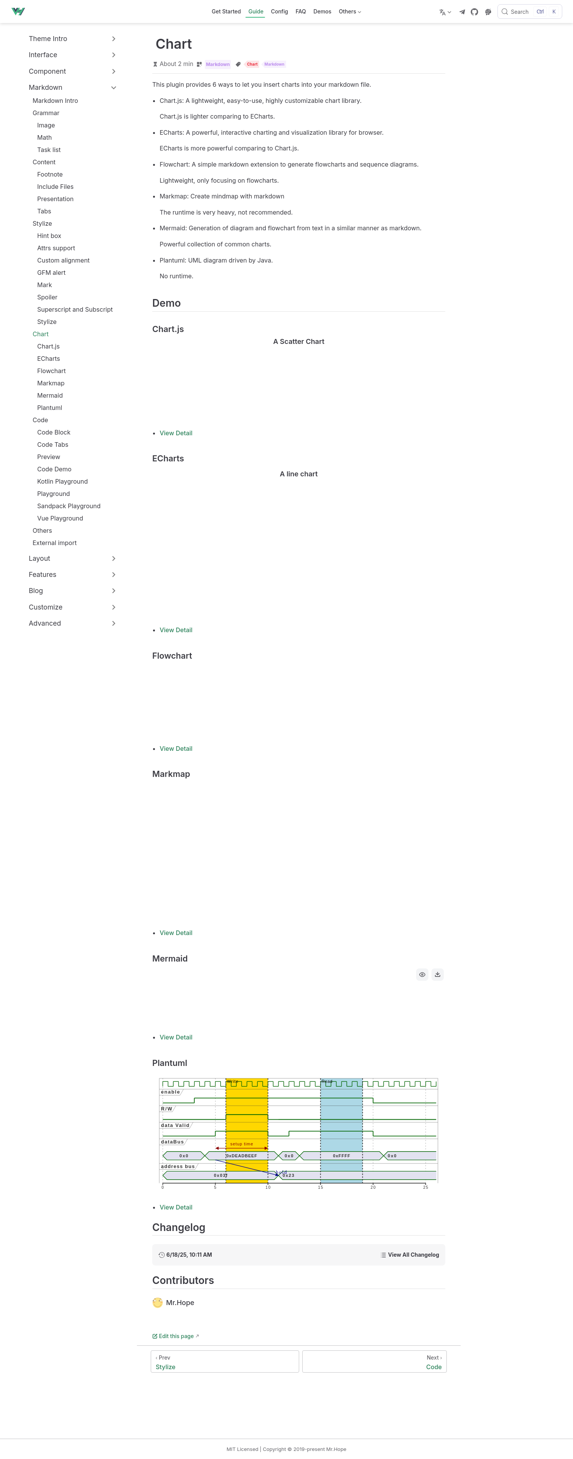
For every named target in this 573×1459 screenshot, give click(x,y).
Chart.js (45, 346)
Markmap (47, 383)
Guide (256, 11)
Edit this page (173, 1336)
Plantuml (46, 407)
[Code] (374, 1361)
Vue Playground (56, 518)
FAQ (301, 11)
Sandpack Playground (65, 506)
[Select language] (446, 11)
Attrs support (52, 248)
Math (41, 137)
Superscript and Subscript (71, 309)
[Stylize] (225, 1361)
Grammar (46, 113)
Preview (45, 457)
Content (44, 162)
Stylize (42, 223)
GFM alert (48, 272)
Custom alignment (60, 260)
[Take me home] (20, 11)
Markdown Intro (51, 100)
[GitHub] (474, 12)
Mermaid (46, 395)
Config (279, 11)
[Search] (529, 11)
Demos (322, 11)
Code (40, 420)
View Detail (176, 433)
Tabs (40, 211)
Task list (45, 150)
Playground (50, 493)
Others (349, 13)
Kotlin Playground (59, 481)
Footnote (46, 174)
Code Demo (50, 469)
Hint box (45, 236)
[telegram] (462, 12)
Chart (41, 334)
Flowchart (48, 371)
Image (42, 125)
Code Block (50, 432)
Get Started (226, 11)
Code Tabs (49, 444)
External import (51, 543)
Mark (41, 285)
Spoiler (44, 297)
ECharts (45, 358)
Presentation (52, 199)
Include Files (52, 186)
